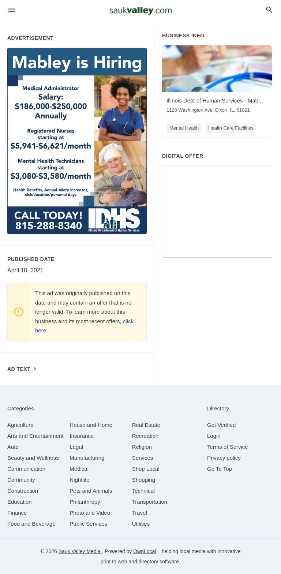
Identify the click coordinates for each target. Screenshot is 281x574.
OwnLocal (144, 551)
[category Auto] (13, 447)
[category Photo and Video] (90, 513)
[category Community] (21, 480)
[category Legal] (76, 447)
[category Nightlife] (79, 480)
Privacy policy (224, 458)
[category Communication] (26, 469)
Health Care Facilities (231, 128)
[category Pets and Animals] (91, 491)
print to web (114, 561)
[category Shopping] (143, 480)
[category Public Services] (88, 524)
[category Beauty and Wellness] (33, 458)
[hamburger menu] (11, 10)
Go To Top (219, 469)
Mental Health (184, 128)
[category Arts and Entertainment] (35, 436)
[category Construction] (22, 491)
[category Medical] (79, 469)
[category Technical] (143, 491)
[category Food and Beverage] (31, 524)
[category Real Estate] (146, 425)
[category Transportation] (149, 502)
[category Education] (19, 502)
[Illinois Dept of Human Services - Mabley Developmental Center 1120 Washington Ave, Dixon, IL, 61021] (216, 81)
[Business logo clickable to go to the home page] (140, 11)
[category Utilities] (141, 524)
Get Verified (221, 425)
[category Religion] (142, 447)
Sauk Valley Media (80, 551)
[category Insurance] (82, 436)
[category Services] (142, 458)
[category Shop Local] (146, 469)
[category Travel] (139, 513)
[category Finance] (17, 513)
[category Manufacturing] (87, 458)
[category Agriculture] (20, 425)
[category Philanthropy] (85, 502)
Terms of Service (227, 447)
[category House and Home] (91, 425)
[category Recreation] (145, 436)
